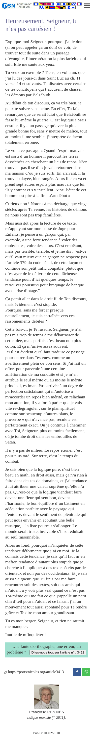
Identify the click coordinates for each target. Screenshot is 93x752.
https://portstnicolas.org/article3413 (34, 672)
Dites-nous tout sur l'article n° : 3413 (58, 652)
